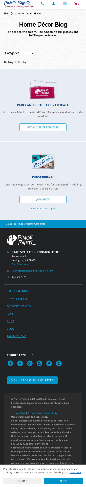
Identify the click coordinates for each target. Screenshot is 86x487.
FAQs (10, 314)
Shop (10, 321)
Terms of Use (18, 413)
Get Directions (20, 264)
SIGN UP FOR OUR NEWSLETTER (32, 380)
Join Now (43, 199)
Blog (6, 13)
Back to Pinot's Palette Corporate (27, 223)
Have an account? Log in (43, 208)
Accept (64, 481)
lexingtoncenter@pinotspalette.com (32, 270)
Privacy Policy (34, 413)
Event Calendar (18, 291)
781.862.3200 (19, 277)
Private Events (17, 299)
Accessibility (50, 413)
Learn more (75, 472)
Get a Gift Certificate (43, 127)
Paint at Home (16, 336)
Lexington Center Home (27, 13)
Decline (22, 481)
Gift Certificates (19, 306)
